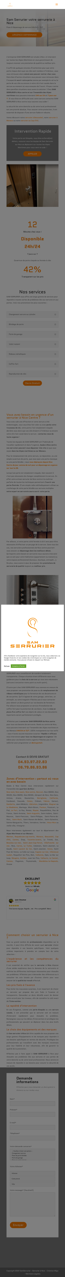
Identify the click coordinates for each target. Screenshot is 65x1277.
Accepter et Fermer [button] (18, 666)
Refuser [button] (7, 666)
